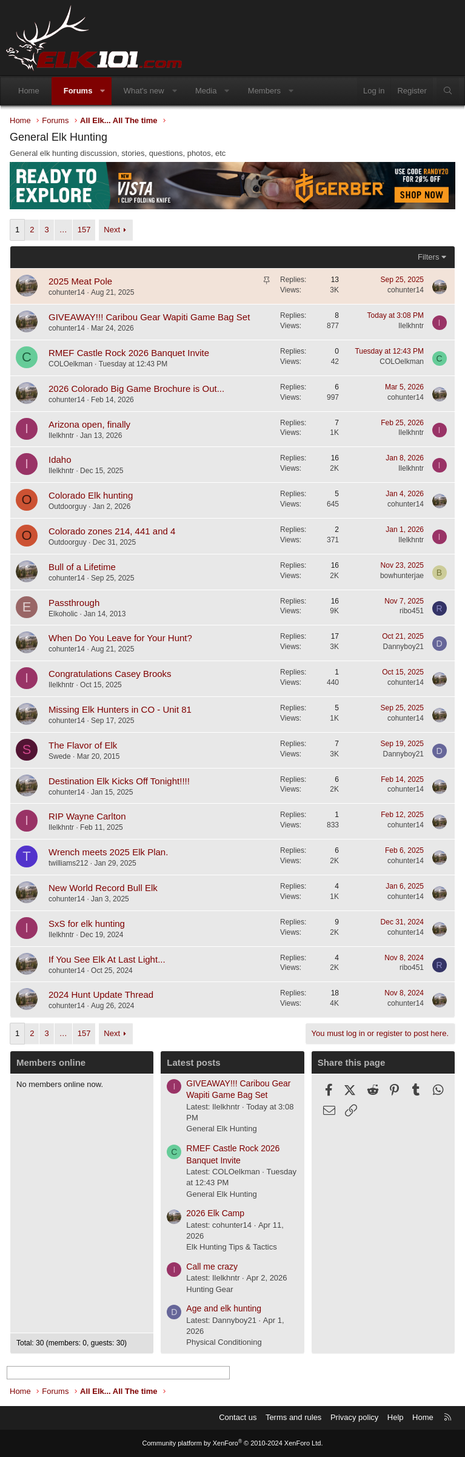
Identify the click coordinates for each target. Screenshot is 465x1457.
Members (264, 90)
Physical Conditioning (223, 1342)
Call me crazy (212, 1266)
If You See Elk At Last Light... (107, 959)
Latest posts (193, 1062)
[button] (103, 91)
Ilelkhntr (411, 325)
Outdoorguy (68, 506)
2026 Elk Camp (215, 1213)
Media (205, 90)
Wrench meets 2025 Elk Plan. (108, 852)
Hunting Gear (209, 1289)
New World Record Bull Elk (103, 888)
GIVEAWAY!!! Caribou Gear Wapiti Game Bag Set (149, 317)
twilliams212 (68, 863)
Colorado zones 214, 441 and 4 (112, 531)
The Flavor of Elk (83, 745)
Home (28, 90)
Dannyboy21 (403, 646)
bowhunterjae (402, 575)
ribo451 (412, 611)
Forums (78, 90)
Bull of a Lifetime (82, 567)
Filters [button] (428, 256)
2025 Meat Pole (80, 281)
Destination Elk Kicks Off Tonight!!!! (119, 781)
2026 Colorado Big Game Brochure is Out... (136, 388)
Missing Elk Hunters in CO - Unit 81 (120, 709)
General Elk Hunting (221, 1128)
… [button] (63, 229)
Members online (50, 1062)
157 (84, 229)
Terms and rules (293, 1417)
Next (112, 229)
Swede (60, 756)
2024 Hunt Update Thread (101, 994)
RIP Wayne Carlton (87, 816)
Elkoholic (63, 614)
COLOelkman (71, 364)
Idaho (60, 459)
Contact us (237, 1417)
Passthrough (74, 602)
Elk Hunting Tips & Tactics (231, 1246)
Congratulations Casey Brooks (110, 673)
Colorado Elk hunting (91, 495)
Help (395, 1417)
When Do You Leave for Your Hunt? (120, 638)
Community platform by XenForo (232, 1443)
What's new (144, 90)
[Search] (448, 91)
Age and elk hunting (223, 1308)
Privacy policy (354, 1417)
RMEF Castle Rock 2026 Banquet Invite (129, 353)
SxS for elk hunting (87, 923)
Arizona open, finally (89, 424)
